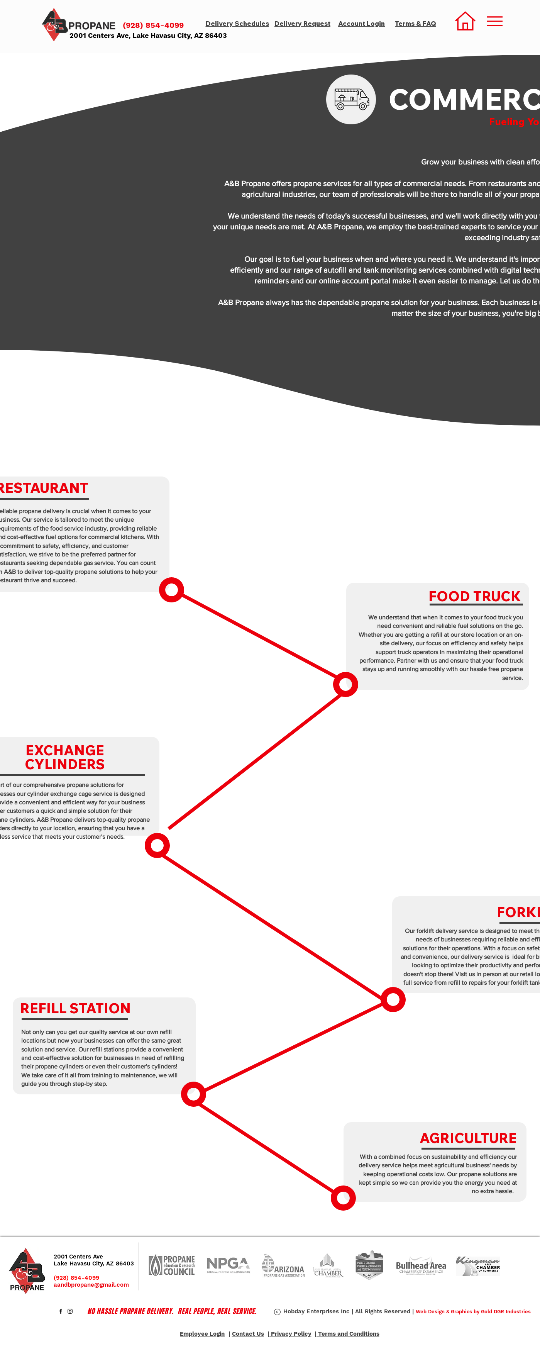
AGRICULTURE (468, 1138)
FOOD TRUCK (474, 596)
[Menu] (495, 21)
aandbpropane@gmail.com (91, 1284)
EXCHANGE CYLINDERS (65, 757)
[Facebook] (61, 1311)
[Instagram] (70, 1311)
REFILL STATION (75, 1008)
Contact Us (248, 1333)
